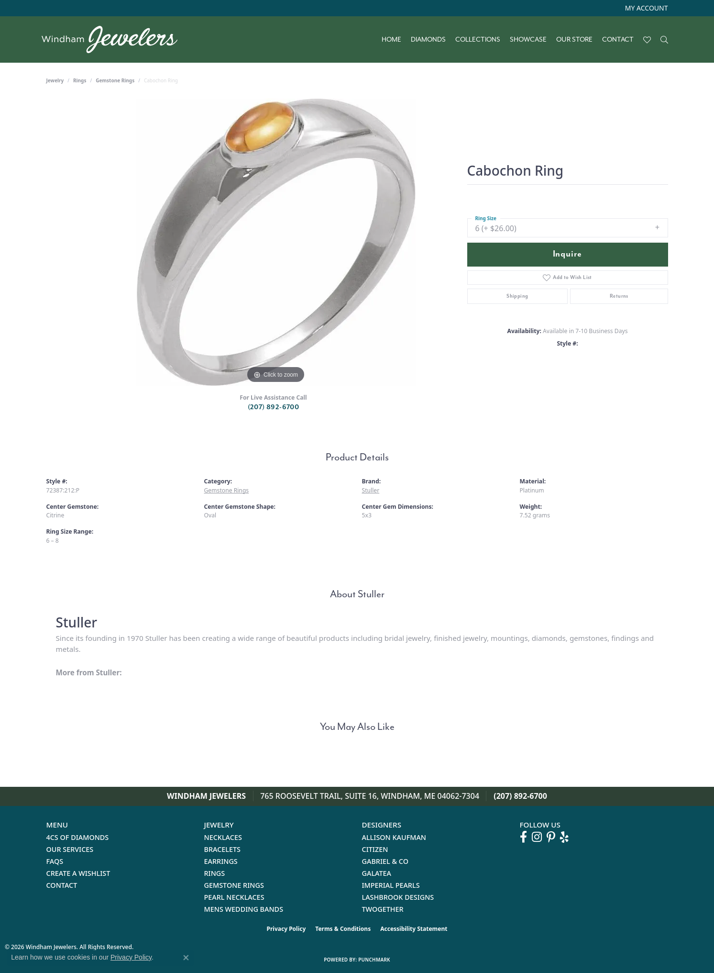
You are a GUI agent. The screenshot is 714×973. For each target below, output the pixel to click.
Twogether (383, 909)
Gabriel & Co (385, 861)
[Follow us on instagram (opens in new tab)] (537, 837)
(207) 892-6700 (273, 407)
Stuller (371, 490)
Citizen (375, 849)
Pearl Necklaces (234, 897)
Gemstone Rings (115, 80)
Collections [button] (477, 40)
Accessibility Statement (413, 929)
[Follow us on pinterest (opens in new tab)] (551, 837)
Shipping (517, 296)
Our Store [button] (574, 40)
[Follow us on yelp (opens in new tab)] (564, 837)
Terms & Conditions (343, 929)
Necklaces (223, 837)
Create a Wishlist (78, 873)
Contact (618, 40)
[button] (645, 8)
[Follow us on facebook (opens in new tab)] (523, 837)
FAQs (55, 861)
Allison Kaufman (394, 837)
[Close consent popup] (186, 958)
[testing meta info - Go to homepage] (114, 39)
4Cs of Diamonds (77, 837)
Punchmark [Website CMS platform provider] (374, 959)
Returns (619, 296)
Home (391, 40)
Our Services (70, 849)
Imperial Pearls (391, 885)
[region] (275, 242)
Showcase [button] (528, 40)
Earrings (221, 861)
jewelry (55, 80)
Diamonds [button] (428, 40)
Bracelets (222, 849)
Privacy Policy (286, 929)
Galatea (377, 873)
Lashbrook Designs (398, 897)
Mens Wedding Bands (244, 909)
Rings (79, 80)
